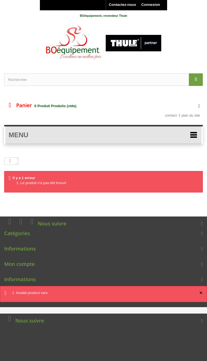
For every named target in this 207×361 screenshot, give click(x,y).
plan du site (191, 115)
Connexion (150, 5)
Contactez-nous (122, 5)
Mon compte (19, 264)
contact (171, 115)
